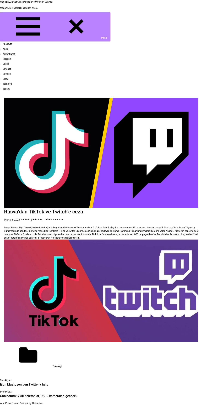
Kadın (6, 49)
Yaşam (6, 89)
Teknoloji (7, 83)
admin (48, 219)
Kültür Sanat (9, 54)
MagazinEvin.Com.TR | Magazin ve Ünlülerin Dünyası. (26, 1)
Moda (6, 79)
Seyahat (7, 69)
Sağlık (6, 64)
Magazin (7, 59)
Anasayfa (7, 44)
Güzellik (7, 74)
